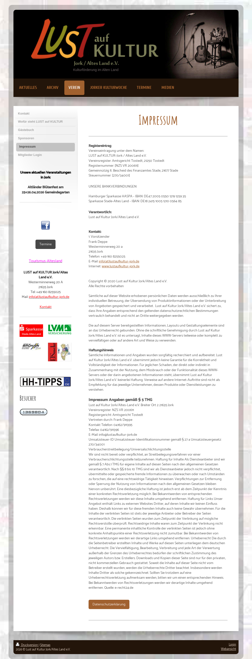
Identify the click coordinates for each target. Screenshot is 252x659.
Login (232, 644)
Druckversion (27, 645)
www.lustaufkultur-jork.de (120, 266)
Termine (45, 244)
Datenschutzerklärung (109, 604)
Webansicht (228, 649)
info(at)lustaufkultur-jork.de (119, 261)
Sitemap (45, 645)
